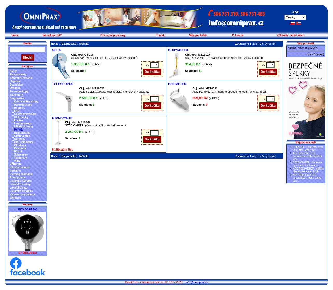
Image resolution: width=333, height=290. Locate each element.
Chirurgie (15, 164)
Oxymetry (20, 148)
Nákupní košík (198, 35)
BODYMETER (178, 50)
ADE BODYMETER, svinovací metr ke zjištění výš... (307, 156)
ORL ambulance (24, 142)
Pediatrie (15, 170)
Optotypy (19, 139)
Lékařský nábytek (21, 180)
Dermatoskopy (23, 104)
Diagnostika (17, 98)
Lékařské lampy (23, 126)
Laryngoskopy (23, 123)
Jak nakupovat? (52, 35)
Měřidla (18, 129)
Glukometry (21, 117)
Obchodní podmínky (113, 35)
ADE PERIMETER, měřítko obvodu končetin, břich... (308, 170)
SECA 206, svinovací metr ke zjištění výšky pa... (308, 148)
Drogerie (15, 88)
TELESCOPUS (62, 84)
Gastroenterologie (25, 114)
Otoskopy (20, 145)
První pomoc (18, 177)
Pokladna (237, 35)
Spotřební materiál (21, 77)
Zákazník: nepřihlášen (290, 35)
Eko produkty (18, 74)
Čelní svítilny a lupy (26, 101)
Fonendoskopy (19, 91)
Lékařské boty (18, 187)
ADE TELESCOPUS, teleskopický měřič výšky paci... (307, 177)
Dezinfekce (16, 84)
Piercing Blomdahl (21, 174)
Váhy (17, 160)
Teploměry (20, 157)
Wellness (15, 197)
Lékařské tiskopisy (21, 191)
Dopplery (19, 107)
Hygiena (15, 81)
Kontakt (160, 35)
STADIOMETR (62, 118)
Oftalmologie (22, 135)
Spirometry (21, 154)
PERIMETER (177, 84)
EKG (17, 110)
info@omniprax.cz (197, 282)
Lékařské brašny (20, 184)
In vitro (18, 120)
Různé (18, 151)
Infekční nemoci (20, 167)
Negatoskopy (22, 132)
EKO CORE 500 (27, 209)
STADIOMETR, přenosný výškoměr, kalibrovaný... (307, 164)
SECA (56, 50)
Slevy (13, 71)
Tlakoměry (16, 94)
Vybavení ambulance (23, 194)
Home (15, 35)
